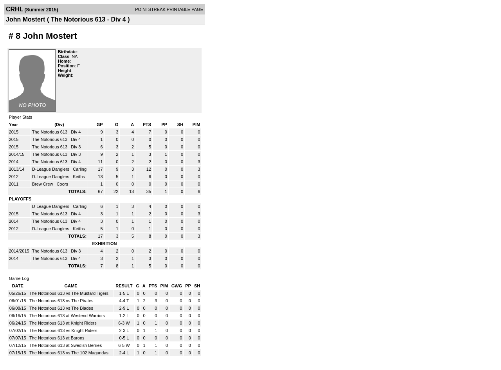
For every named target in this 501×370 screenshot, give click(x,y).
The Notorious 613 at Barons (57, 338)
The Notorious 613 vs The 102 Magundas (68, 352)
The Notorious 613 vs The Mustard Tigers (68, 293)
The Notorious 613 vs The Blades (61, 308)
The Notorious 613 (50, 132)
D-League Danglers (51, 169)
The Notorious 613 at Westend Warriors (67, 315)
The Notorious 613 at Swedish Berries (65, 345)
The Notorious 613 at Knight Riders (63, 323)
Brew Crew (43, 184)
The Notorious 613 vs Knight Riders (63, 330)
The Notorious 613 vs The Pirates (61, 300)
